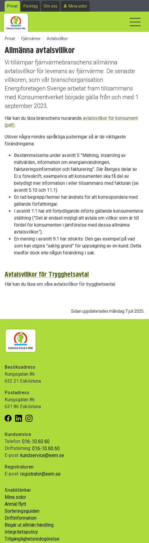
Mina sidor (77, 6)
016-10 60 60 (36, 441)
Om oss (50, 6)
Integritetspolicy (21, 532)
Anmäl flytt (15, 504)
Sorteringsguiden (22, 511)
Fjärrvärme (30, 38)
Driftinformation (21, 518)
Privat (12, 6)
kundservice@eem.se (42, 455)
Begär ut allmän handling (29, 525)
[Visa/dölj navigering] (135, 22)
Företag (30, 6)
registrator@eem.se (40, 474)
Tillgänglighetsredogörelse (32, 539)
